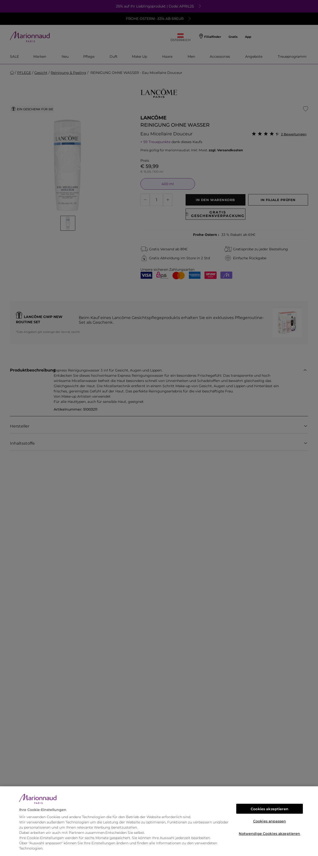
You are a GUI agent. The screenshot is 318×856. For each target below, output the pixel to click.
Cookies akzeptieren (269, 809)
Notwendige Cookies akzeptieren (269, 833)
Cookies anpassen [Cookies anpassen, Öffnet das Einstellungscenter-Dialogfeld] (269, 821)
